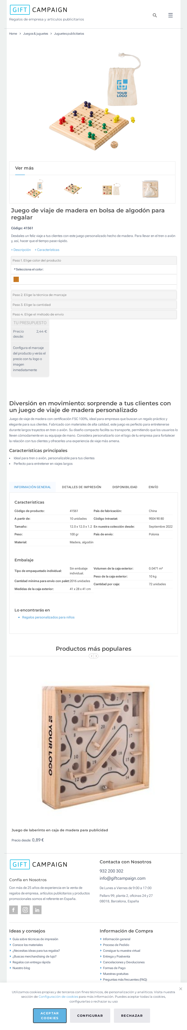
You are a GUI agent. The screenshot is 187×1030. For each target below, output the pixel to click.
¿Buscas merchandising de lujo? (34, 957)
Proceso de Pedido (116, 945)
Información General (32, 488)
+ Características (47, 250)
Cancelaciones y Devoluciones (124, 963)
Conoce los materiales (28, 945)
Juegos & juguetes (35, 33)
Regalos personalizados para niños (48, 618)
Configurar (90, 1015)
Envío (153, 488)
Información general (116, 940)
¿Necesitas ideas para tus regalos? (36, 951)
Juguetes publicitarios (69, 33)
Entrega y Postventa (116, 957)
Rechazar (132, 1015)
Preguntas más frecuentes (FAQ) (125, 980)
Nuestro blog (21, 969)
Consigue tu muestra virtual (121, 951)
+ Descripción (21, 250)
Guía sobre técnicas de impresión (35, 940)
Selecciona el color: (29, 270)
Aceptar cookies (50, 1015)
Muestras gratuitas (115, 974)
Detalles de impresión (81, 488)
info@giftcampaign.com (122, 879)
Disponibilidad (125, 488)
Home (13, 33)
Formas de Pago (114, 969)
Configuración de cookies (58, 996)
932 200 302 (111, 871)
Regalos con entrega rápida (31, 963)
